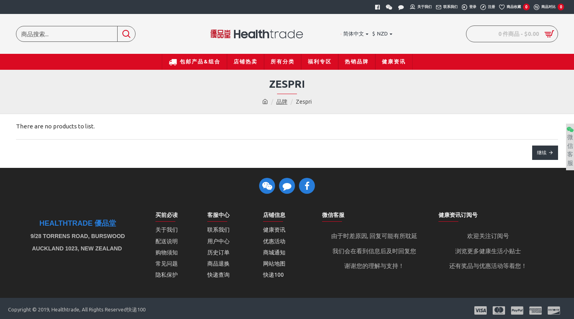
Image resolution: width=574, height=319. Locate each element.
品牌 (281, 101)
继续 (541, 152)
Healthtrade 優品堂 (77, 223)
